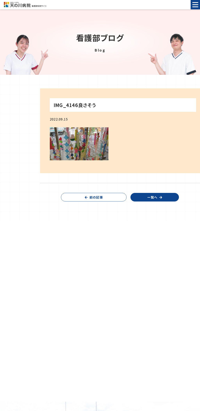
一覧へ (152, 197)
